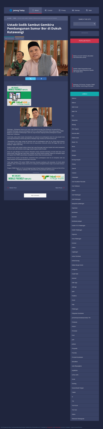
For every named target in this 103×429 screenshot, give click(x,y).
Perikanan (74, 322)
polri (73, 339)
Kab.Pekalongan (76, 199)
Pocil (73, 335)
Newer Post (12, 188)
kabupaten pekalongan (78, 203)
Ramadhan (75, 361)
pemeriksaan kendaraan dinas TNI (81, 317)
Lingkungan (75, 252)
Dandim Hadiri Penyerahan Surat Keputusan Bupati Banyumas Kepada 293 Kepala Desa (83, 70)
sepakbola (74, 370)
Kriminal (74, 243)
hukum (73, 190)
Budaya (74, 155)
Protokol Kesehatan (77, 357)
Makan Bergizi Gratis (77, 265)
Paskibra (74, 296)
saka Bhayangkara (77, 366)
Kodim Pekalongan (77, 230)
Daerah (74, 168)
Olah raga (74, 282)
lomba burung (75, 260)
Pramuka (74, 353)
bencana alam (75, 133)
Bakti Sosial (75, 107)
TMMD (74, 392)
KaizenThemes (78, 427)
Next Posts (60, 188)
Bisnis (73, 146)
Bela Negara (75, 129)
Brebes (74, 151)
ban (73, 116)
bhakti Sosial (75, 137)
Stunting (74, 383)
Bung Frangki (22, 427)
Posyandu (74, 348)
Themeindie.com (36, 427)
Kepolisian (74, 208)
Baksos (74, 102)
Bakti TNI (74, 111)
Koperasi (74, 234)
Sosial (73, 379)
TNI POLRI (75, 405)
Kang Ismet (50, 427)
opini (73, 291)
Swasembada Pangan (78, 388)
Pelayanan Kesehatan (78, 313)
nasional (74, 278)
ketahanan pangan (77, 221)
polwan (74, 344)
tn (72, 396)
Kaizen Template (66, 427)
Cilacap (74, 164)
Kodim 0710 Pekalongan (78, 225)
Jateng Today (19, 10)
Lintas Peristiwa (76, 256)
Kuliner (74, 247)
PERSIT (74, 326)
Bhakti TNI (75, 142)
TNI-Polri (74, 410)
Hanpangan (75, 177)
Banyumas (75, 120)
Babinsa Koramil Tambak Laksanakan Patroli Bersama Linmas (83, 56)
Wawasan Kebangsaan (78, 418)
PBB (73, 304)
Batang (74, 124)
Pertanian (74, 331)
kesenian (74, 216)
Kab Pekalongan (76, 195)
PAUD (73, 300)
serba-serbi (75, 375)
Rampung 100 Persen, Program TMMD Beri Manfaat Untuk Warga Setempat (84, 85)
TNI (73, 401)
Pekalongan (75, 309)
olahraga (74, 287)
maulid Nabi (75, 274)
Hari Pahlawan (76, 186)
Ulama (73, 414)
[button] (30, 78)
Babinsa (74, 98)
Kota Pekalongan (76, 238)
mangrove (74, 269)
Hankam (74, 173)
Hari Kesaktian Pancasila (78, 181)
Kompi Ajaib (58, 427)
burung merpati (76, 159)
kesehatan (75, 212)
